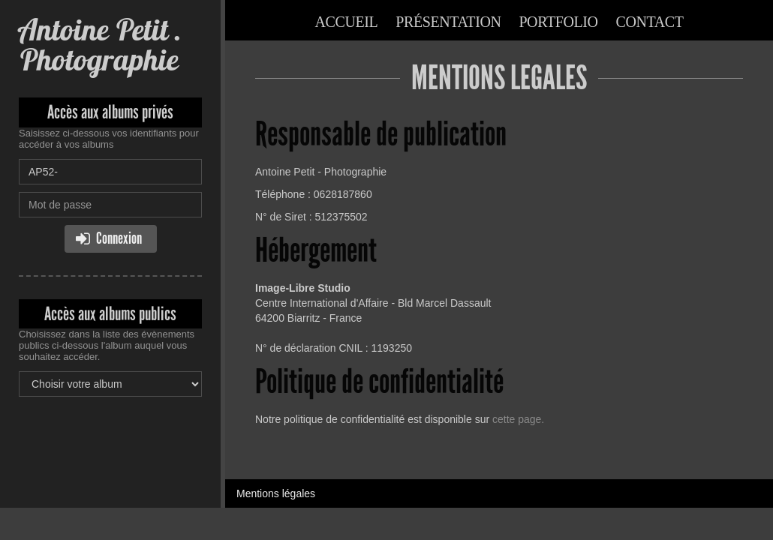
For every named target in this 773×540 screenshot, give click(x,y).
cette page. (518, 419)
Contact (650, 22)
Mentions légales (275, 494)
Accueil (345, 22)
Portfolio (558, 22)
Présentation (448, 22)
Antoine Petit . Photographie (100, 44)
